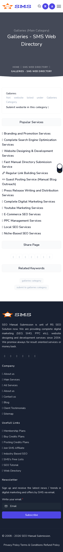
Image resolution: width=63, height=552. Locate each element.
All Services (10, 385)
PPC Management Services (21, 221)
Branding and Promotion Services (26, 134)
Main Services (11, 379)
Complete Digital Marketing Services (28, 202)
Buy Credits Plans (13, 436)
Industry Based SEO (14, 454)
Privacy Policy (12, 545)
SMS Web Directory (35, 67)
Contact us (9, 397)
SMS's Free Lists (13, 459)
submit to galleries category (32, 287)
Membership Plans (14, 431)
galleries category (31, 280)
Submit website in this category (27, 107)
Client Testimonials (14, 408)
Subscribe (31, 515)
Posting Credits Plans (15, 442)
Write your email (12, 499)
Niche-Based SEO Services (21, 233)
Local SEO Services (16, 227)
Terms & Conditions (31, 545)
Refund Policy (52, 545)
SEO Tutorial (10, 465)
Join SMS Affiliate (13, 448)
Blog (5, 402)
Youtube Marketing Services (22, 208)
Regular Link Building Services (25, 173)
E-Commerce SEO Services (21, 214)
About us (8, 374)
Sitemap (7, 414)
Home (16, 67)
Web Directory (11, 471)
